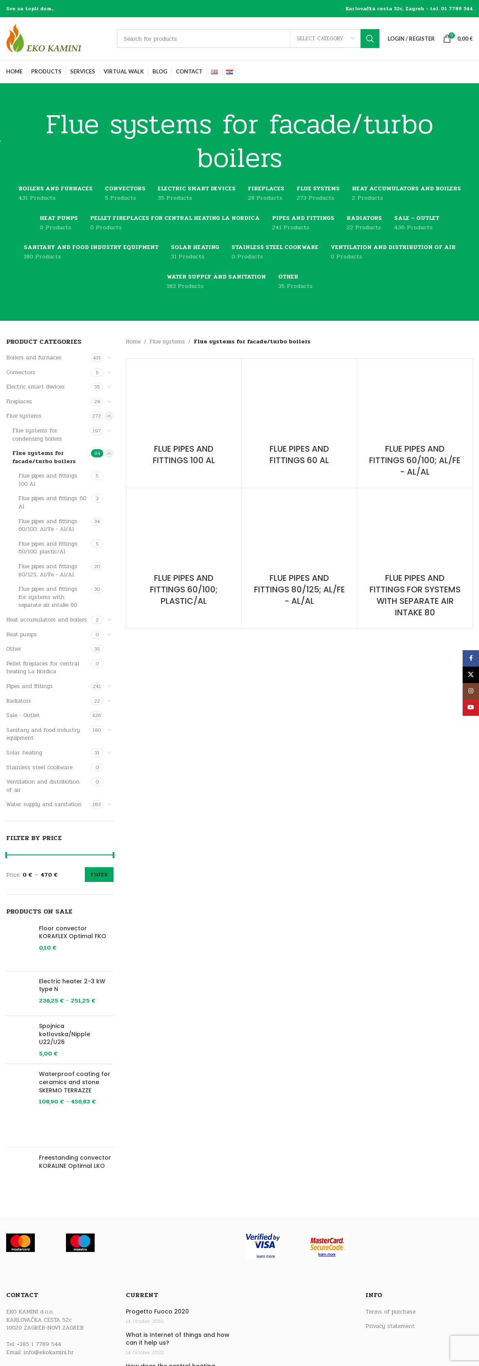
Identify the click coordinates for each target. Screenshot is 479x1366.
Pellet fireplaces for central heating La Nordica (42, 667)
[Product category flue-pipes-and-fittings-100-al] (183, 417)
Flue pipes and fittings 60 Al (52, 502)
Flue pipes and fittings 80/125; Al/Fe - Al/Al (47, 570)
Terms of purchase (390, 1312)
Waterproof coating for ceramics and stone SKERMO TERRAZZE (74, 1082)
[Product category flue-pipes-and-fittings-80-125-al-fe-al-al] (299, 552)
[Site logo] (57, 38)
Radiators (18, 701)
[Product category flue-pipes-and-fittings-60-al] (299, 417)
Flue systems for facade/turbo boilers (44, 457)
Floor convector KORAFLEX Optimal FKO (72, 933)
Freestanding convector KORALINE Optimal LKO (75, 1162)
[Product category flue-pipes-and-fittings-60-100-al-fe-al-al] (414, 423)
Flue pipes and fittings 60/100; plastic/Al (47, 547)
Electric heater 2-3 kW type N (72, 986)
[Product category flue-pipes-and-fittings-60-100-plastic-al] (183, 552)
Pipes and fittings (29, 686)
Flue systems (23, 415)
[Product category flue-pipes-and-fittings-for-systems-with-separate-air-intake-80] (414, 558)
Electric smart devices (35, 386)
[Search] (248, 38)
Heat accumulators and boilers (46, 619)
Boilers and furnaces (33, 357)
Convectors (20, 372)
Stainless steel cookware (39, 767)
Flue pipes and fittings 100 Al (47, 479)
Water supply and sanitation (44, 804)
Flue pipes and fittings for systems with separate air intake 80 (47, 597)
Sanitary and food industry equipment (43, 734)
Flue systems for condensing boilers (37, 434)
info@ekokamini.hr (49, 1352)
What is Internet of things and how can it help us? (177, 1339)
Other (13, 648)
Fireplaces (19, 401)
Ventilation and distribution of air (42, 785)
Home (133, 341)
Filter (99, 874)
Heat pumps (21, 634)
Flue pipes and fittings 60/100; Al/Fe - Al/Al (47, 525)
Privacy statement (390, 1326)
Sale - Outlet (23, 715)
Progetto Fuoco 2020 (157, 1312)
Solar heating (24, 752)
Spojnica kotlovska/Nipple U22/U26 (64, 1034)
